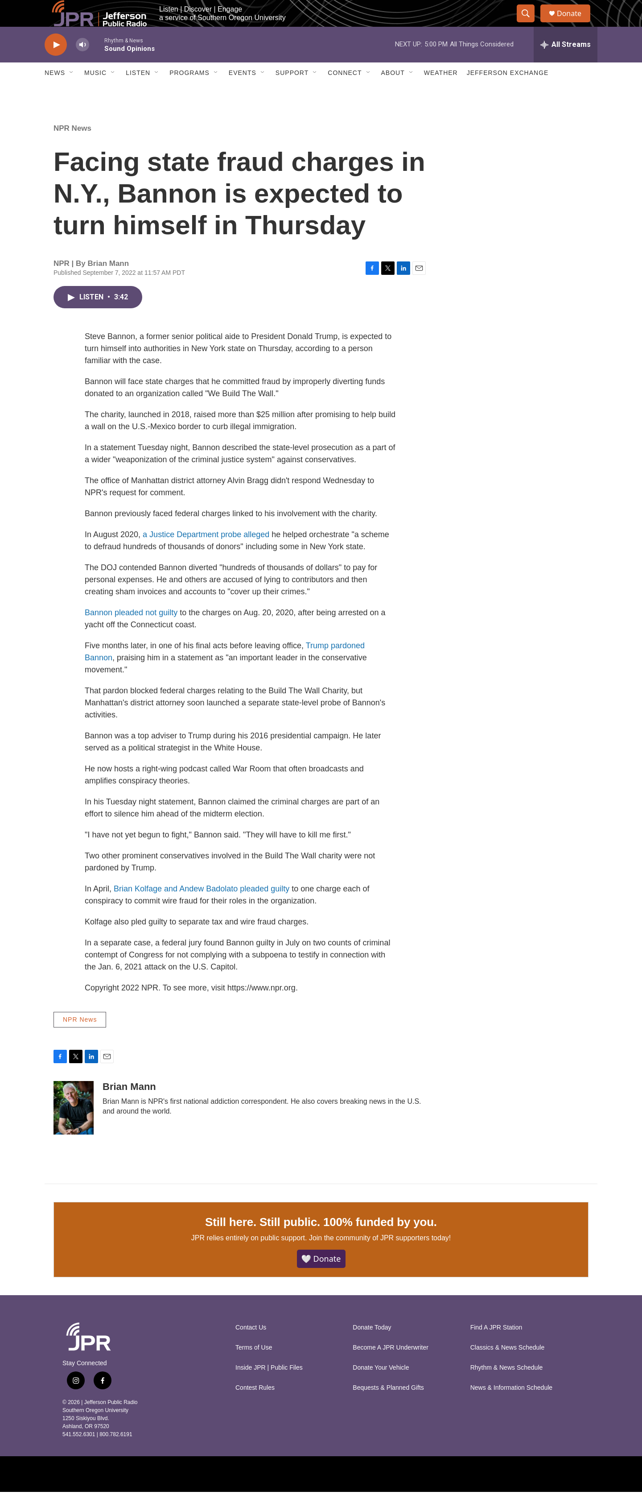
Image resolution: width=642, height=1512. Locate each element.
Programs (189, 92)
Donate (574, 23)
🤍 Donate (321, 1278)
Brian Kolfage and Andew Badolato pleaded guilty (203, 908)
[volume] (82, 65)
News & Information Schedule (511, 1407)
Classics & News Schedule (507, 1367)
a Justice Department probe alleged (207, 554)
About (393, 92)
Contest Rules (255, 1407)
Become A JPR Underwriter (390, 1367)
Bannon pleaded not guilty (131, 632)
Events (242, 92)
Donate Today (372, 1347)
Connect (345, 92)
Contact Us (250, 1347)
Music (95, 92)
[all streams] (565, 65)
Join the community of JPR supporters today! (380, 1258)
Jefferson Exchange (508, 92)
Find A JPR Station (496, 1347)
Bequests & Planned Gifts (388, 1407)
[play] (56, 65)
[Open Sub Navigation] (71, 92)
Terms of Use (253, 1367)
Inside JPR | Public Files (269, 1387)
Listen (138, 92)
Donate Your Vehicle (381, 1387)
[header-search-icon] (530, 24)
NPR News (72, 148)
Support (292, 92)
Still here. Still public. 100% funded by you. (321, 1242)
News (55, 92)
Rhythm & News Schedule (506, 1387)
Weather (441, 92)
